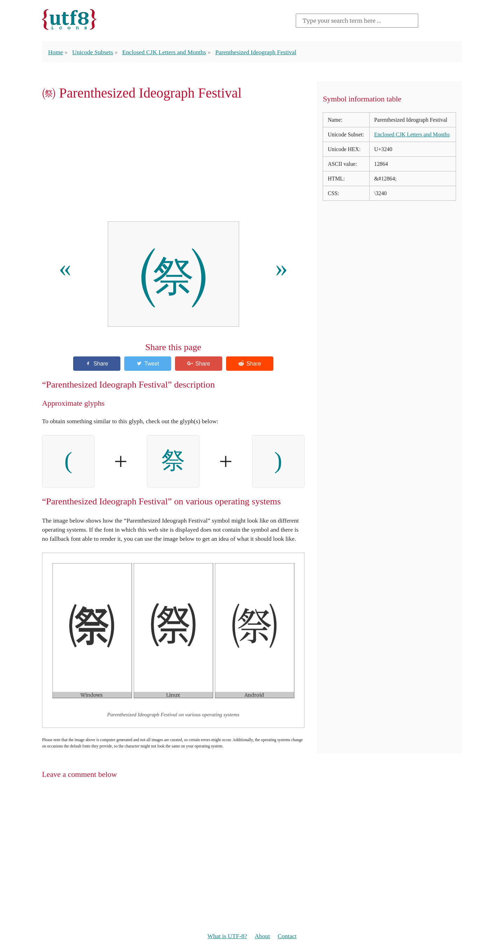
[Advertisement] (173, 163)
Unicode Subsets (92, 52)
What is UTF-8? (227, 936)
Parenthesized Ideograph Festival (255, 52)
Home (55, 52)
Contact (287, 936)
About (262, 936)
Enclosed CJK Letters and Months (164, 52)
